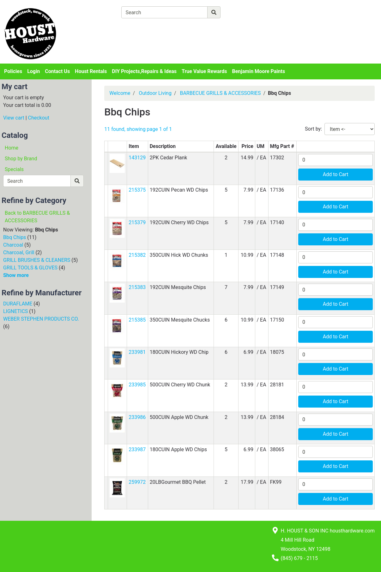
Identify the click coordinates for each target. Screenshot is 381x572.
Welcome (119, 93)
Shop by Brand (21, 159)
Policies (13, 71)
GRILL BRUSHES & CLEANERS (36, 260)
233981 (137, 352)
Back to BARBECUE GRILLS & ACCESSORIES (37, 217)
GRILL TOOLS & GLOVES (30, 268)
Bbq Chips (14, 237)
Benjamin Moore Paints (258, 71)
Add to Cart (335, 174)
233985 (137, 385)
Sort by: (313, 129)
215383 (137, 287)
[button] (117, 163)
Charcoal (13, 245)
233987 (137, 449)
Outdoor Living (155, 93)
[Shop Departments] (98, 12)
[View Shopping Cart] (146, 27)
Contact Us (57, 71)
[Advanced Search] (248, 12)
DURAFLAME (17, 304)
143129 (137, 158)
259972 (137, 482)
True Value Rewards (204, 71)
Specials (14, 169)
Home (11, 148)
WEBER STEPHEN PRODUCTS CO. (41, 319)
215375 (137, 190)
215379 (137, 222)
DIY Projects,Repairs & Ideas (144, 71)
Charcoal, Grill (18, 252)
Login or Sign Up (333, 20)
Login (33, 71)
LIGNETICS (15, 311)
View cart (13, 118)
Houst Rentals (91, 71)
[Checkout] (206, 27)
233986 (137, 417)
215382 (137, 255)
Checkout (38, 118)
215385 (137, 320)
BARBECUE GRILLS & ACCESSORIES (220, 93)
